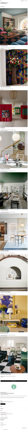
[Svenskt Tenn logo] (0, 0)
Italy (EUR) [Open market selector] (24, 427)
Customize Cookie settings (3, 423)
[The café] (6, 415)
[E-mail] (13, 395)
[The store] (2, 415)
